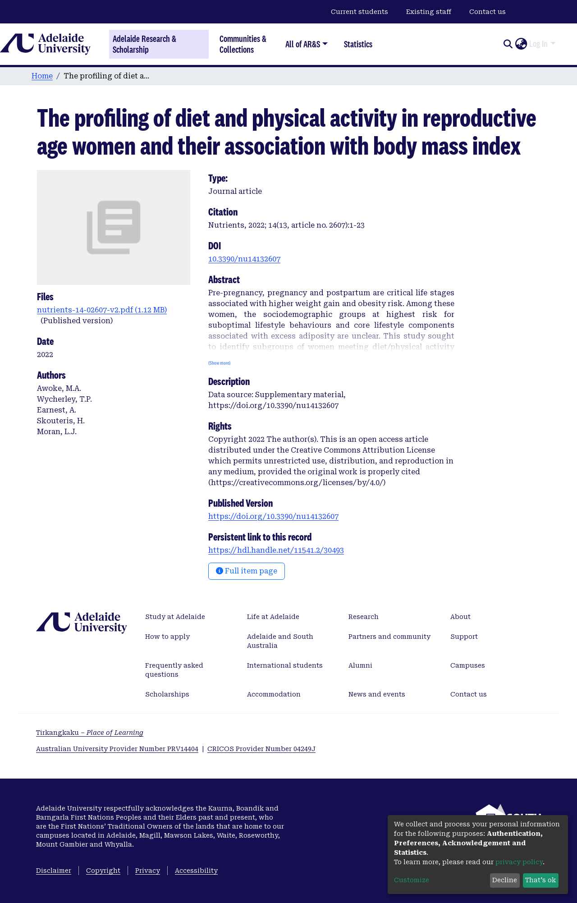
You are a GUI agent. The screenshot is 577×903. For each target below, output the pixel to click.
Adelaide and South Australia (280, 641)
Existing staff (428, 11)
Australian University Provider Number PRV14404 (117, 748)
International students (285, 665)
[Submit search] (507, 44)
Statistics (358, 44)
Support (464, 636)
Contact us (487, 11)
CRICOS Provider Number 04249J (261, 748)
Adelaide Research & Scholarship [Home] (144, 44)
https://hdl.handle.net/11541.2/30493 (276, 550)
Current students (359, 11)
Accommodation (274, 694)
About (460, 616)
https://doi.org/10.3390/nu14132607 (273, 516)
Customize (411, 880)
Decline (504, 880)
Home (42, 76)
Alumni (360, 665)
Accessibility (196, 870)
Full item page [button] (246, 571)
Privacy (147, 870)
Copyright (103, 870)
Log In (538, 43)
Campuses (467, 665)
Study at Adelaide (175, 616)
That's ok (540, 880)
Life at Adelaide (273, 616)
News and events (376, 694)
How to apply (167, 636)
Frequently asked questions (174, 670)
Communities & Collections (243, 43)
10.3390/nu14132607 (244, 259)
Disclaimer (53, 870)
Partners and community (389, 636)
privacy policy (519, 862)
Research (363, 616)
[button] (520, 44)
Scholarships (167, 694)
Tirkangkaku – (89, 732)
